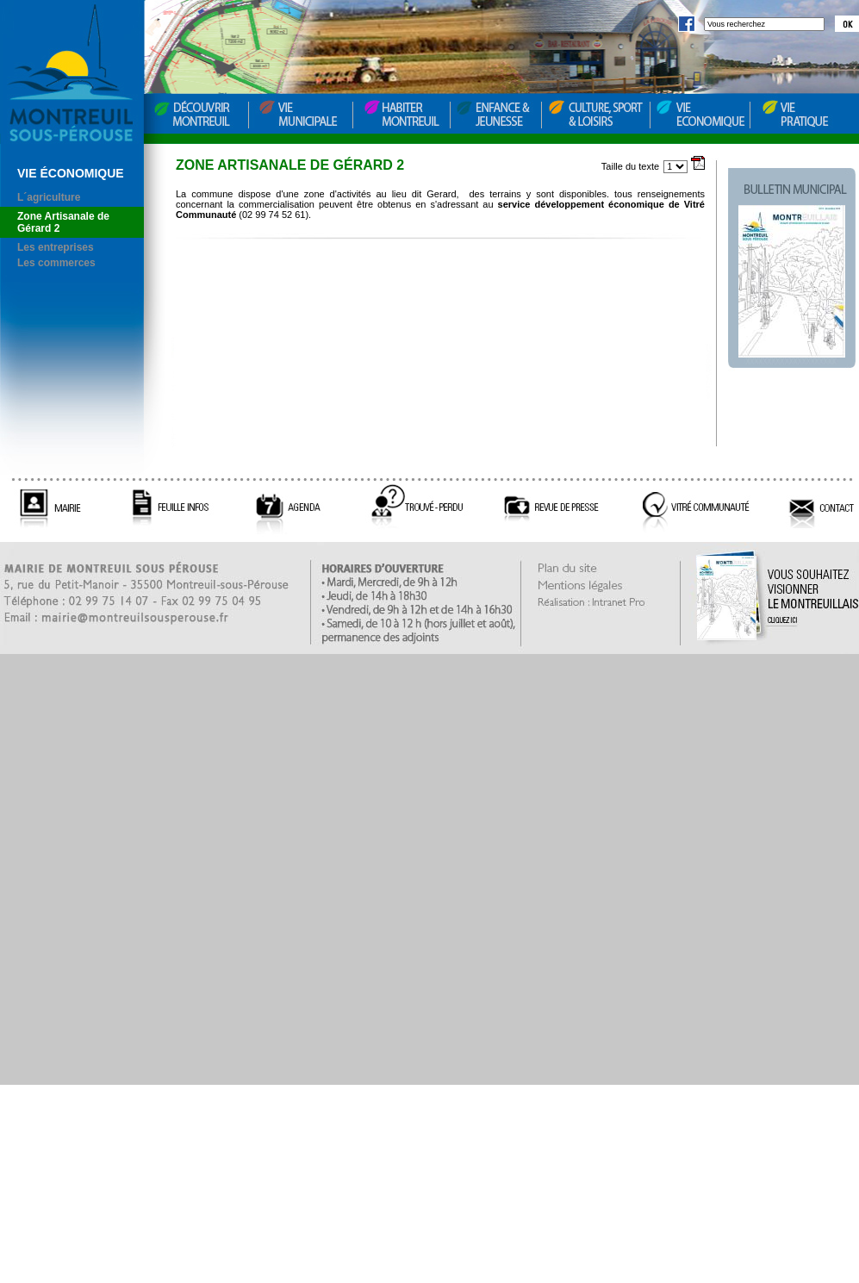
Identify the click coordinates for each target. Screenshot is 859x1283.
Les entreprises (55, 247)
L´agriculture (48, 197)
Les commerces (56, 263)
